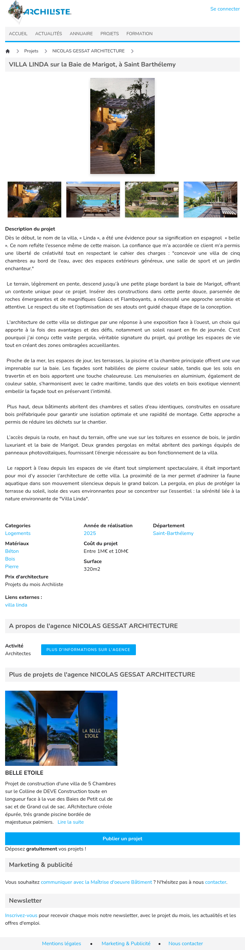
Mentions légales (61, 943)
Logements (18, 533)
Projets (31, 51)
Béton (12, 551)
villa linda (16, 604)
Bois (10, 558)
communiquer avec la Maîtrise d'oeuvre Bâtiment (96, 882)
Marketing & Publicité (126, 943)
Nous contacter (185, 943)
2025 (90, 533)
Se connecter (225, 8)
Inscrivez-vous (21, 915)
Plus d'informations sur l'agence (88, 649)
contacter (215, 882)
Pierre (12, 566)
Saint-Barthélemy (173, 533)
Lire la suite (70, 822)
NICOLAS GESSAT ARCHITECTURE (88, 51)
